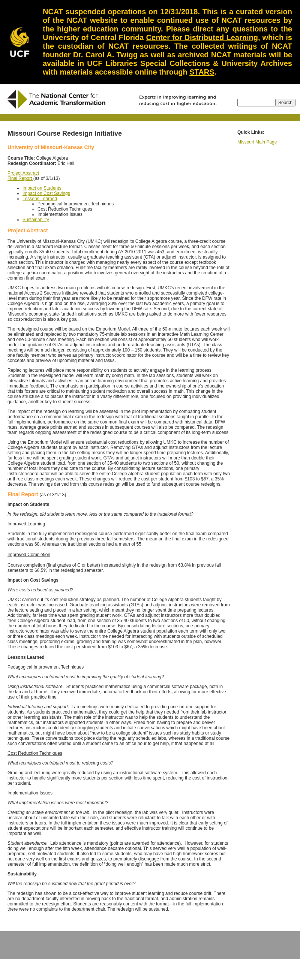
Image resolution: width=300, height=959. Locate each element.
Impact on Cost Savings (46, 193)
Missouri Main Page (257, 142)
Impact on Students (41, 188)
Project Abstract (23, 173)
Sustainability (35, 219)
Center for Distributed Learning (202, 37)
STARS (201, 72)
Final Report (20, 178)
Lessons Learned (39, 198)
